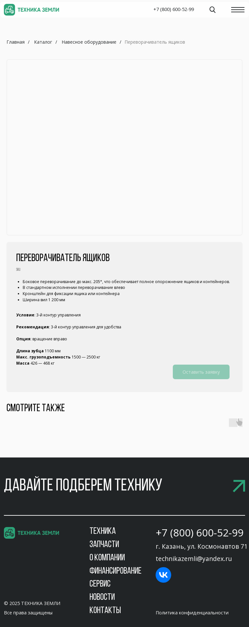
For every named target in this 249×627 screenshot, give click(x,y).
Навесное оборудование (89, 42)
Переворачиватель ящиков (154, 42)
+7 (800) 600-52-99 (199, 532)
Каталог (43, 42)
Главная (15, 42)
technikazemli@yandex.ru (194, 558)
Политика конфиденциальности (192, 613)
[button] (124, 486)
